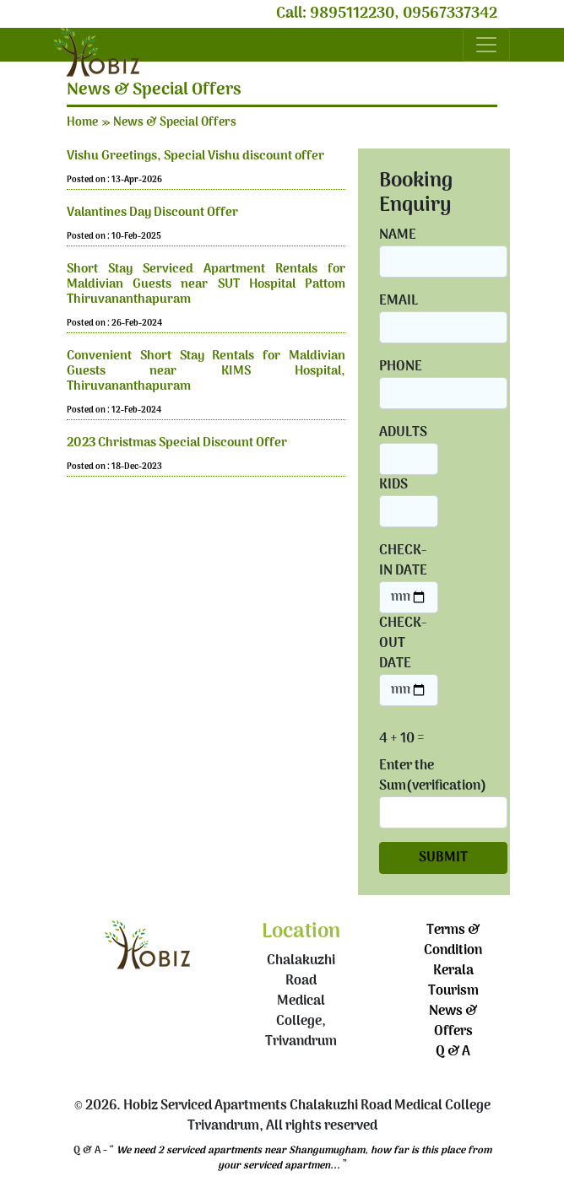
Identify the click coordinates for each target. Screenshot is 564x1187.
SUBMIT (443, 858)
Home (82, 122)
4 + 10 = (402, 739)
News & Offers (453, 1022)
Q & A (453, 1052)
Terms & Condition (453, 941)
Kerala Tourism (453, 981)
